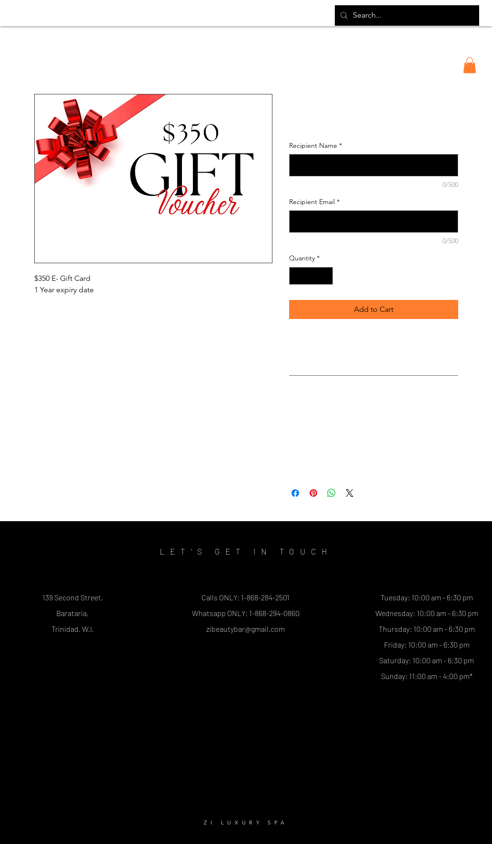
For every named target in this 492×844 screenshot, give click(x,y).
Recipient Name (315, 145)
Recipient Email (314, 201)
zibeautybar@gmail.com (245, 628)
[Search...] (406, 15)
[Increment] (325, 276)
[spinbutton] (311, 276)
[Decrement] (296, 276)
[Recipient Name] (374, 165)
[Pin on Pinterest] (313, 493)
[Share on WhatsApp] (331, 493)
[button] (469, 65)
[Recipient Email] (374, 221)
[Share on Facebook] (295, 493)
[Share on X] (349, 493)
